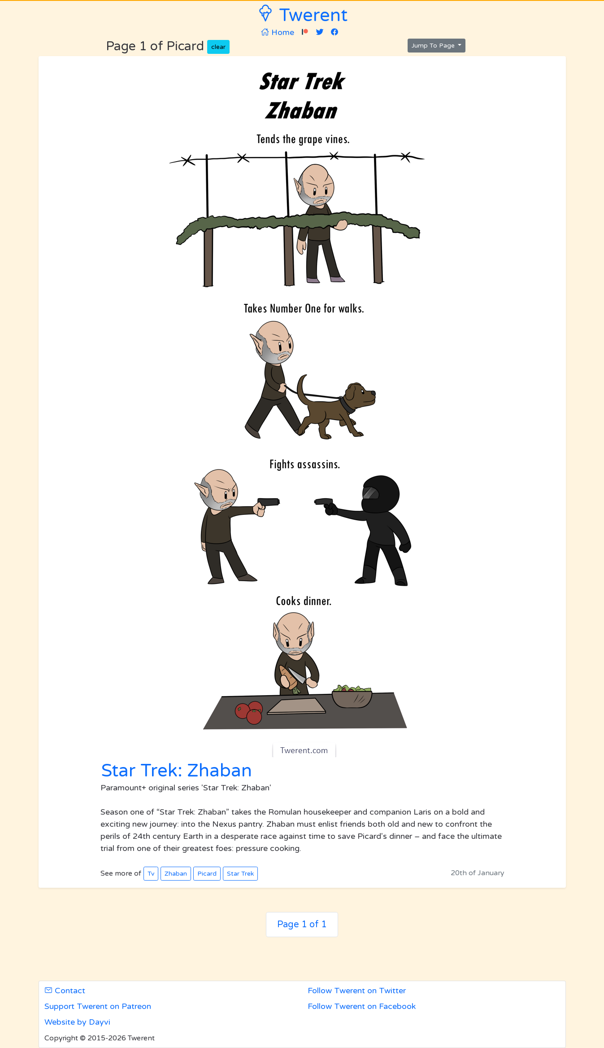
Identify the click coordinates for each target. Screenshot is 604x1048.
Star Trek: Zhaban (176, 770)
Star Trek (240, 873)
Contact (64, 990)
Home (277, 32)
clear (218, 47)
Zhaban (176, 873)
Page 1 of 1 (302, 924)
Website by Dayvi (77, 1022)
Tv (151, 873)
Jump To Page (434, 45)
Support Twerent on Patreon (97, 1006)
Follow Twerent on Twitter (357, 990)
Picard (207, 873)
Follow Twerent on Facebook (362, 1006)
